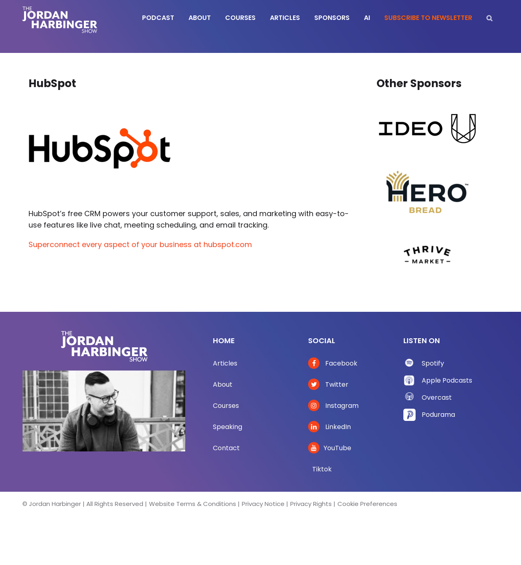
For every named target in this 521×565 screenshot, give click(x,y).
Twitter (328, 384)
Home (224, 340)
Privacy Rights (311, 503)
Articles (225, 363)
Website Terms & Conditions (192, 503)
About (222, 384)
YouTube (329, 448)
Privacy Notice (263, 503)
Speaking (227, 426)
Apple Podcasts (447, 380)
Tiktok (322, 469)
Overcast (437, 397)
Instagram (333, 405)
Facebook (332, 363)
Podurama (438, 414)
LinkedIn (329, 426)
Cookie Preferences (367, 503)
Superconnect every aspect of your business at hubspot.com (140, 244)
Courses (226, 405)
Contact (226, 448)
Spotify (433, 363)
